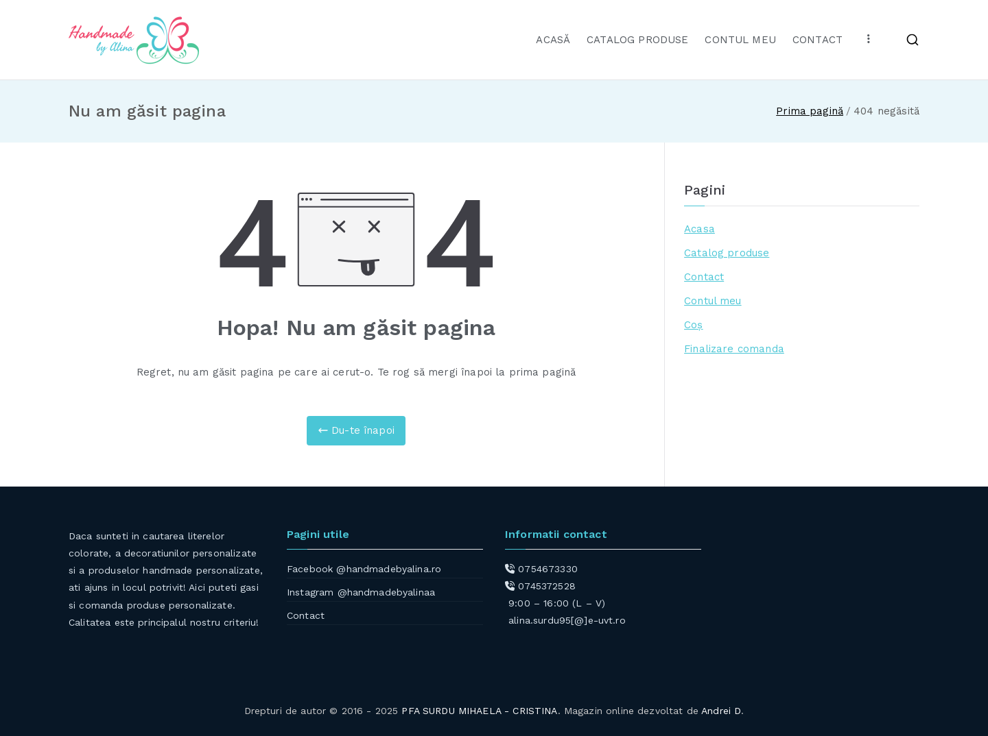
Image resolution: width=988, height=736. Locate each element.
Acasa (699, 229)
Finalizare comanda (734, 349)
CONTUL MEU (740, 40)
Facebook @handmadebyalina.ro (364, 568)
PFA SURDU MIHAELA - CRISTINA (479, 710)
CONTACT (817, 40)
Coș (693, 325)
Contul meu (713, 301)
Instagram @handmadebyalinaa (361, 592)
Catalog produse (726, 253)
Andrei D (721, 710)
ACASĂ (553, 40)
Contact (704, 277)
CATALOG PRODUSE (637, 40)
